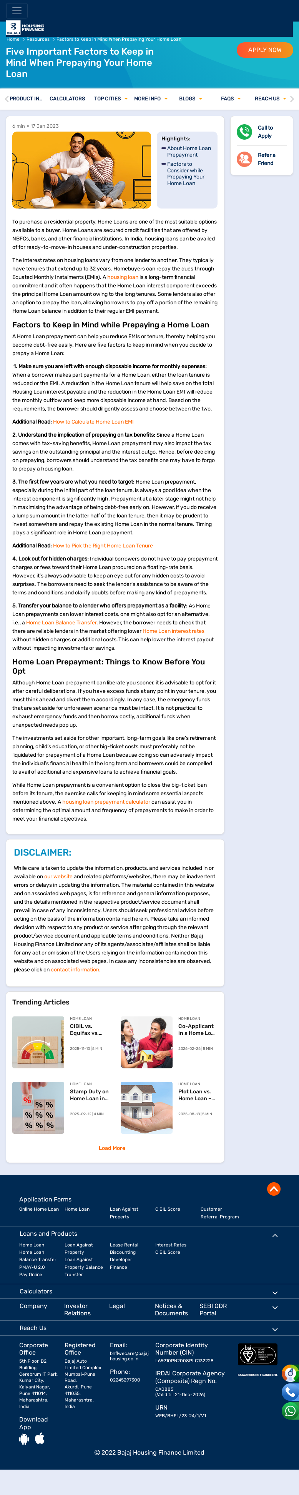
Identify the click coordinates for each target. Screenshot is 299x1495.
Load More (112, 1148)
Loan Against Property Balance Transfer (84, 1267)
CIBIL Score (167, 1209)
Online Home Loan (39, 1209)
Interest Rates (170, 1245)
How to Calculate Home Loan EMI (93, 422)
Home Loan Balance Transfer (61, 622)
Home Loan (77, 1209)
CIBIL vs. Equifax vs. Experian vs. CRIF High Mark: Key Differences (86, 1030)
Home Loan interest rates (173, 631)
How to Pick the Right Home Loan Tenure (103, 545)
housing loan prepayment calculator (106, 802)
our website (58, 876)
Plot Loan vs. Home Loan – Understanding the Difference (198, 1095)
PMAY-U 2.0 (32, 1267)
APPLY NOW (265, 49)
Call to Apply (265, 132)
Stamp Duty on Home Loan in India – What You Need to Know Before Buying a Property (89, 1095)
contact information (75, 969)
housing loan (122, 277)
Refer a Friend (267, 159)
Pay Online (30, 1274)
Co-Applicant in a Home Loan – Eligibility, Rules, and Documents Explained (198, 1030)
